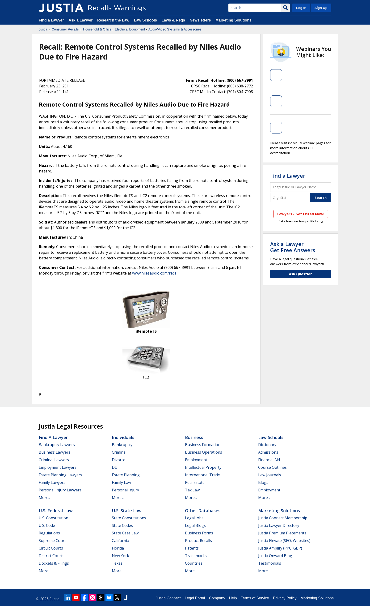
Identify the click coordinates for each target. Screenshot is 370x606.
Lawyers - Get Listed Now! (300, 213)
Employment (196, 459)
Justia (43, 29)
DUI (115, 467)
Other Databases (202, 510)
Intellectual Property (203, 467)
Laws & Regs (173, 20)
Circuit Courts (51, 548)
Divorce (118, 459)
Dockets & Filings (54, 563)
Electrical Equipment (130, 29)
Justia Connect (168, 598)
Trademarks (196, 555)
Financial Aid (269, 459)
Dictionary (267, 444)
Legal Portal (195, 598)
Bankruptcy (122, 444)
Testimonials (269, 563)
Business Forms (199, 533)
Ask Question (300, 273)
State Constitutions (129, 517)
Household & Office (97, 29)
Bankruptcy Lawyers (57, 444)
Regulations (49, 533)
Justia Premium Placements (282, 533)
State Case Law (125, 533)
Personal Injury (125, 490)
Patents (192, 548)
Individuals (123, 437)
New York (120, 555)
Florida (118, 548)
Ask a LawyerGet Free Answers (292, 247)
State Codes (122, 525)
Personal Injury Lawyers (60, 490)
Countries (193, 563)
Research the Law (113, 20)
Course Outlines (272, 467)
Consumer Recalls (65, 29)
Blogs (263, 482)
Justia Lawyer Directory (278, 525)
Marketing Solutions (233, 20)
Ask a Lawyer (81, 20)
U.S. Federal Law (56, 510)
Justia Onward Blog (275, 555)
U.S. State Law (127, 510)
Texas (117, 563)
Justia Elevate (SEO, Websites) (284, 540)
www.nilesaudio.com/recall (155, 273)
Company (217, 598)
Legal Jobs (194, 517)
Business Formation (202, 444)
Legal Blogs (195, 525)
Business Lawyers (54, 452)
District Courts (51, 555)
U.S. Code (47, 525)
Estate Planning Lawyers (60, 474)
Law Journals (269, 474)
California (120, 540)
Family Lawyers (52, 482)
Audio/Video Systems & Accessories (175, 29)
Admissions (268, 452)
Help (233, 598)
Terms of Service (255, 598)
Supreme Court (52, 540)
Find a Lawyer (51, 20)
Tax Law (192, 490)
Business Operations (203, 452)
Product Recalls (198, 540)
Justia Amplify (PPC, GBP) (280, 548)
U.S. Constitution (53, 517)
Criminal (119, 452)
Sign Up (321, 8)
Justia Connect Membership (282, 517)
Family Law (121, 482)
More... (44, 497)
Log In (301, 8)
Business (194, 437)
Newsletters (200, 20)
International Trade (202, 474)
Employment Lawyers (57, 467)
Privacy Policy (285, 598)
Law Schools (145, 20)
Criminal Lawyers (54, 459)
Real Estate (195, 482)
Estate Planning (126, 474)
